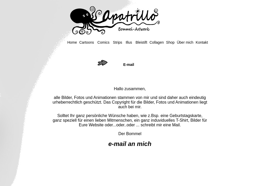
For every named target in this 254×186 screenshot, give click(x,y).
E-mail (128, 65)
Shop (170, 42)
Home (72, 42)
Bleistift (141, 42)
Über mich (185, 42)
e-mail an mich (130, 143)
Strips (117, 42)
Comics (104, 42)
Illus (129, 42)
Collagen (157, 42)
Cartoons (86, 42)
